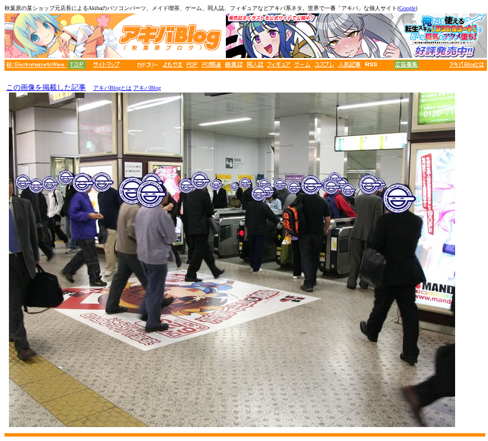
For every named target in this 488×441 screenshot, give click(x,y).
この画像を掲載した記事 (46, 87)
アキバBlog (147, 88)
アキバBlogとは (112, 88)
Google (407, 8)
